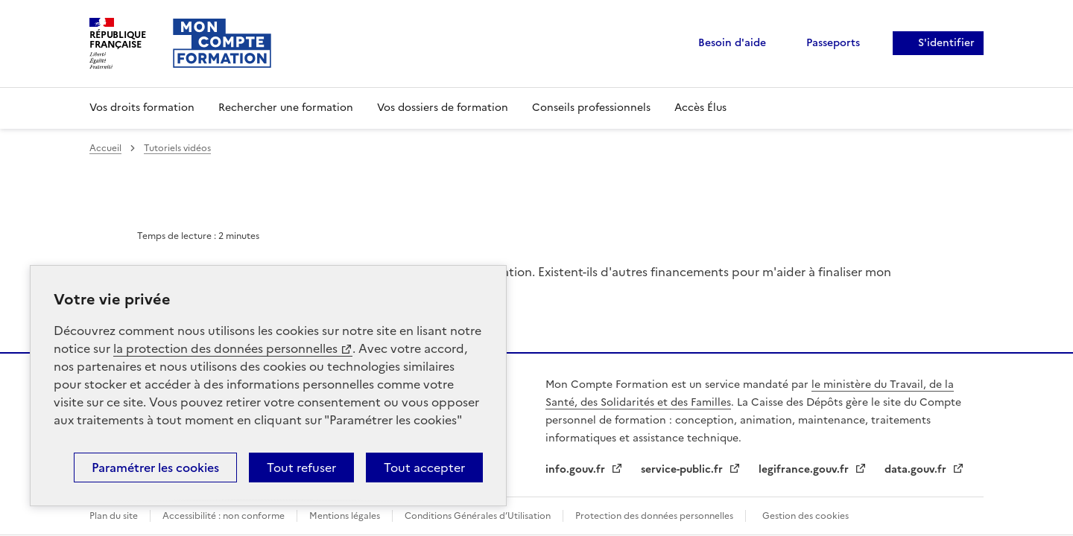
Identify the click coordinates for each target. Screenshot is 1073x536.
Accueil (105, 148)
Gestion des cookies (805, 516)
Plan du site (113, 516)
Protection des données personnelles (654, 516)
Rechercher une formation (285, 107)
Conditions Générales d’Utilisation (478, 516)
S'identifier (946, 43)
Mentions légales (344, 516)
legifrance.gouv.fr (805, 469)
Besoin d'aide (732, 43)
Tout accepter (424, 467)
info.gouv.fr (576, 469)
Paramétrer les (155, 467)
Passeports (833, 43)
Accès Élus (700, 107)
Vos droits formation (141, 107)
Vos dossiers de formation (442, 107)
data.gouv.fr (916, 469)
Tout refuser (301, 467)
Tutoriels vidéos (177, 148)
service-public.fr (683, 469)
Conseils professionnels (591, 107)
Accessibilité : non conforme (223, 516)
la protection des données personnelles (225, 348)
